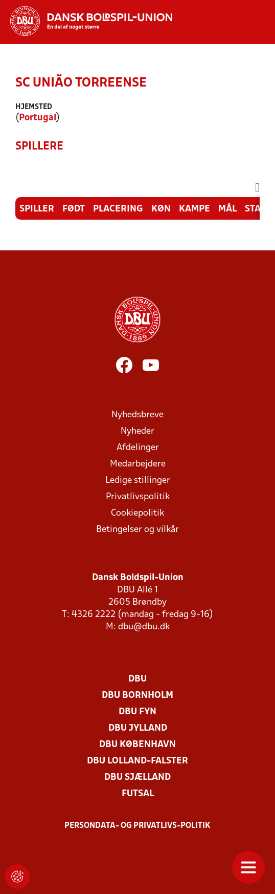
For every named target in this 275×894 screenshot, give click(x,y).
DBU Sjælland (137, 777)
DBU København (137, 744)
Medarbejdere (138, 464)
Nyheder (137, 431)
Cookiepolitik (137, 513)
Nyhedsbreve (137, 415)
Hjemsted (33, 107)
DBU (137, 679)
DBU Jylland (137, 728)
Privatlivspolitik (138, 497)
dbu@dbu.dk (144, 627)
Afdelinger (138, 447)
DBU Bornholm (137, 695)
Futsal (138, 794)
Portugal (37, 118)
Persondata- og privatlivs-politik (137, 825)
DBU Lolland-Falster (137, 761)
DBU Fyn (137, 712)
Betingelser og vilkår (137, 529)
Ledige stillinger (137, 480)
